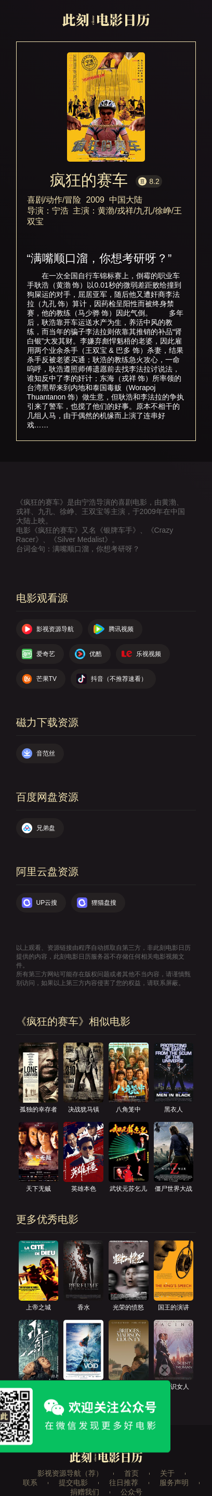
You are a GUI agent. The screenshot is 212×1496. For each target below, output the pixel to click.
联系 (30, 1482)
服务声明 (174, 1482)
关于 (167, 1473)
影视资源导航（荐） (70, 1473)
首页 (131, 1473)
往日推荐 (123, 1482)
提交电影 (73, 1482)
